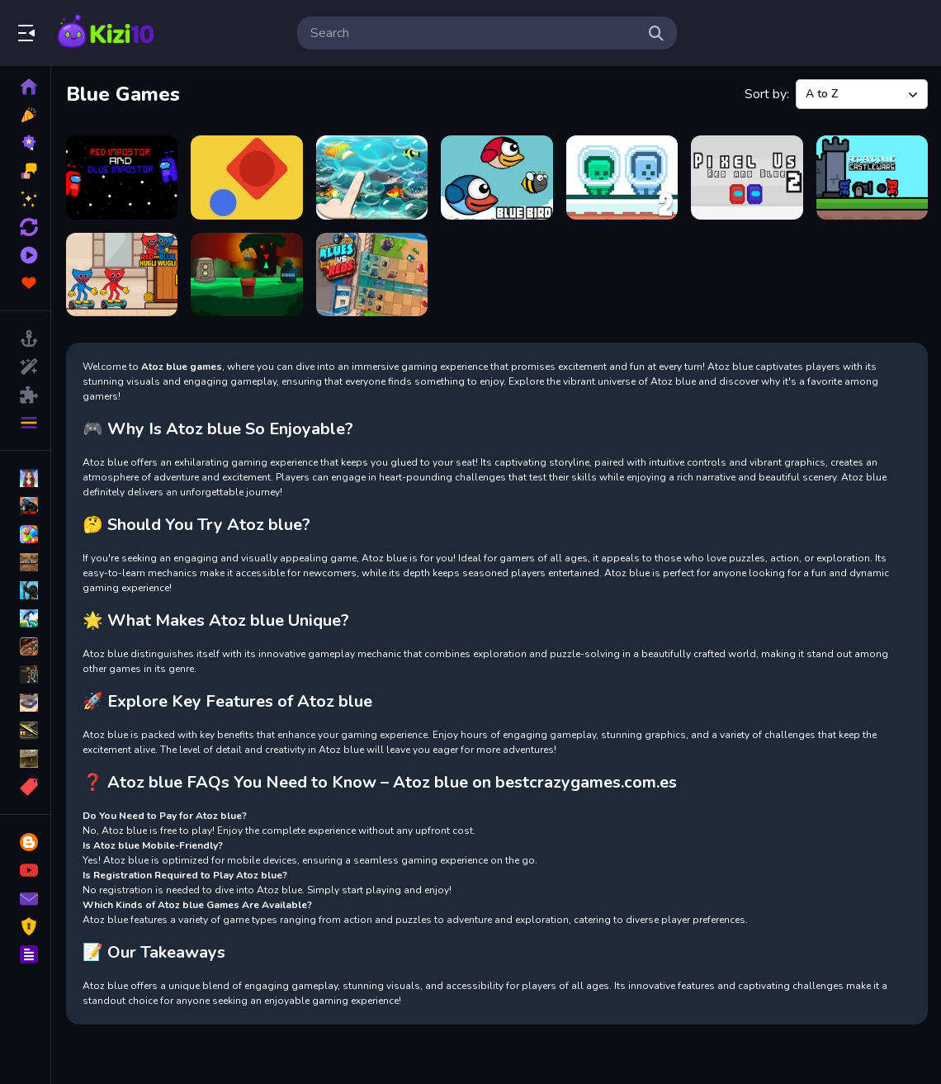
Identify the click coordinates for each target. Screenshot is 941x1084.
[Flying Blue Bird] (496, 177)
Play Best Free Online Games (105, 33)
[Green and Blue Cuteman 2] (622, 177)
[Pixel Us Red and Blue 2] (746, 177)
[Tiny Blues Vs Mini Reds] (372, 275)
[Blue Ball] (246, 177)
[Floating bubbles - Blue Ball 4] (372, 177)
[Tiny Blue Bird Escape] (246, 275)
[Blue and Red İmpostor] (121, 177)
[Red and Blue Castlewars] (872, 177)
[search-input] (473, 33)
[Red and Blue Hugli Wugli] (121, 275)
